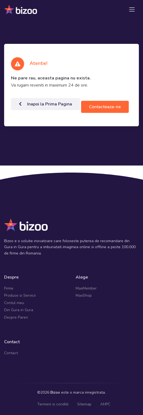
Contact (11, 353)
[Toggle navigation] (132, 9)
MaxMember (86, 288)
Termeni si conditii (52, 404)
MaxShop (84, 295)
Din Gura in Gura (18, 310)
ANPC (105, 404)
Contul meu (14, 302)
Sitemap (84, 404)
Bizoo (55, 392)
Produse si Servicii (20, 295)
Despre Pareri (16, 317)
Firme (8, 288)
